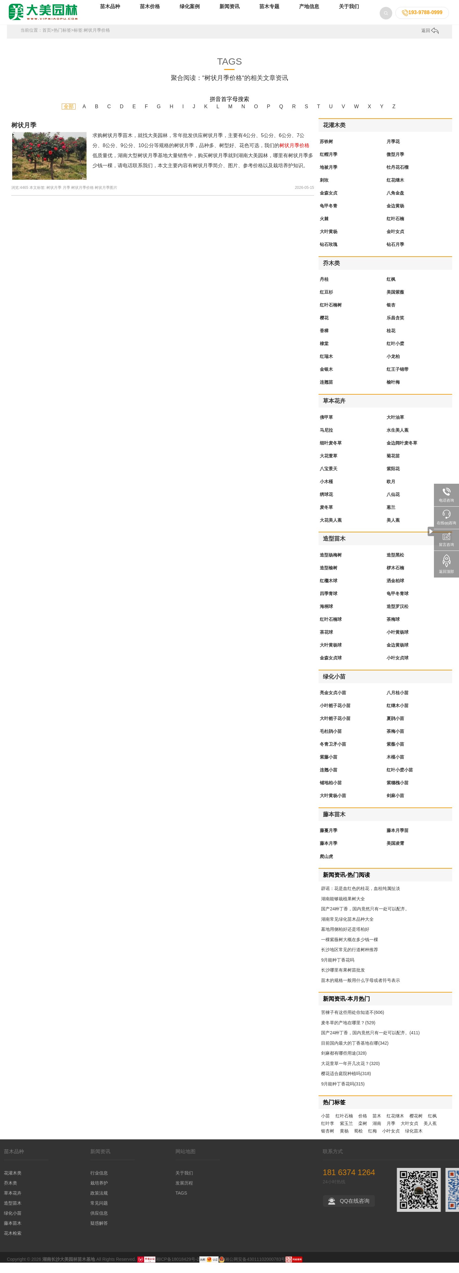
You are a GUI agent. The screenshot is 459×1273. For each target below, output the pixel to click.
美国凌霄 (395, 853)
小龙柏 (393, 366)
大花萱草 (328, 466)
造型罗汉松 (398, 616)
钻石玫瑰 (328, 254)
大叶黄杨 (328, 241)
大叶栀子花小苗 (335, 728)
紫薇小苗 (395, 754)
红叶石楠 (395, 229)
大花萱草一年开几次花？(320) (350, 1073)
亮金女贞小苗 (333, 703)
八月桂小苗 (398, 703)
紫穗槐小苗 (398, 793)
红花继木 (395, 190)
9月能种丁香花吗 (337, 970)
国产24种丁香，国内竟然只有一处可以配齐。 (365, 919)
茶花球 (326, 642)
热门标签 (62, 40)
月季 (66, 198)
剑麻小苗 (395, 805)
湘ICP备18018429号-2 (177, 1269)
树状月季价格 (82, 198)
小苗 (325, 1126)
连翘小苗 (328, 780)
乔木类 (331, 273)
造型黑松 (395, 565)
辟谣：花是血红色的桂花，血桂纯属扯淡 (360, 898)
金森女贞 (328, 203)
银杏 (391, 315)
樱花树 (416, 1126)
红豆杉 (326, 302)
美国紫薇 (395, 302)
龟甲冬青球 (398, 603)
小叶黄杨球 (398, 642)
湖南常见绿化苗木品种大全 (347, 929)
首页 (46, 40)
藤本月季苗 (398, 840)
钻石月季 (395, 254)
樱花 (324, 328)
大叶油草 (395, 427)
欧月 (391, 491)
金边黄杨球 (398, 655)
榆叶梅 (393, 392)
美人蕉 (393, 530)
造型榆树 (328, 578)
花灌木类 (334, 135)
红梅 (372, 1141)
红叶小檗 (395, 353)
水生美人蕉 (398, 440)
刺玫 (324, 190)
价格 (362, 1126)
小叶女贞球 (398, 668)
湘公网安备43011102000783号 (252, 1269)
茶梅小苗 (395, 741)
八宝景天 (328, 479)
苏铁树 (326, 151)
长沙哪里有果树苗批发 (343, 980)
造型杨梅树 (331, 565)
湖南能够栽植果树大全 (343, 909)
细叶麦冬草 (331, 453)
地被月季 (328, 177)
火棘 (324, 229)
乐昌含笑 (395, 328)
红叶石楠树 (331, 315)
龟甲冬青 (328, 216)
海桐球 (326, 616)
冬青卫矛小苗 (333, 754)
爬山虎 (326, 866)
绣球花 (326, 504)
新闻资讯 (229, 15)
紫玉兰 (346, 1133)
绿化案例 (190, 15)
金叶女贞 (395, 241)
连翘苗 (326, 392)
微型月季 (395, 164)
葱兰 (391, 517)
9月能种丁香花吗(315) (342, 1094)
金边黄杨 (395, 216)
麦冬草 (326, 517)
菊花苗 (393, 466)
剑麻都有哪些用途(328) (344, 1063)
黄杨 (344, 1141)
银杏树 (327, 1141)
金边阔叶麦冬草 (402, 453)
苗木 (376, 1126)
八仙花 (393, 504)
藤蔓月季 (328, 840)
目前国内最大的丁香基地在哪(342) (354, 1053)
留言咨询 (446, 539)
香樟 (324, 341)
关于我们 (349, 15)
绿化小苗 (334, 687)
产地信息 (309, 15)
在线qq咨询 (446, 517)
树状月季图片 (106, 198)
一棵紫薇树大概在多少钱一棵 (349, 949)
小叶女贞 (391, 1141)
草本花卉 (334, 411)
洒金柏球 (395, 591)
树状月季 (23, 135)
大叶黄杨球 (331, 655)
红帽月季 (328, 164)
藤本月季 (328, 853)
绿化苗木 (414, 1141)
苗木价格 (150, 15)
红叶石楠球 (331, 629)
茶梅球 (393, 629)
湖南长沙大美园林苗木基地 (68, 1269)
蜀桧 (358, 1141)
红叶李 (327, 1133)
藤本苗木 (334, 825)
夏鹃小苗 (395, 728)
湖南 (376, 1133)
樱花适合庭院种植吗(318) (346, 1083)
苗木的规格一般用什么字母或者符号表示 (360, 990)
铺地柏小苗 (331, 793)
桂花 (391, 341)
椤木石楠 (395, 578)
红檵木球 (328, 591)
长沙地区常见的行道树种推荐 (349, 959)
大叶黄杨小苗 (333, 805)
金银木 (326, 379)
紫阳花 (393, 479)
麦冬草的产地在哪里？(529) (348, 1033)
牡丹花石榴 (398, 177)
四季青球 (328, 603)
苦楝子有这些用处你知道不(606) (352, 1022)
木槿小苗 (395, 767)
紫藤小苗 (328, 767)
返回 (430, 40)
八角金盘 (395, 203)
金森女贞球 (331, 668)
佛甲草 (326, 427)
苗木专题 (269, 15)
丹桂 (324, 289)
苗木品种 (110, 15)
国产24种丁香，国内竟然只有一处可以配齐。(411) (370, 1043)
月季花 (393, 151)
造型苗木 (334, 549)
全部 (69, 117)
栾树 (362, 1133)
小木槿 (326, 491)
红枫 (391, 289)
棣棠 (324, 353)
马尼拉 (326, 440)
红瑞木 (326, 366)
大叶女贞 (409, 1133)
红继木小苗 (398, 715)
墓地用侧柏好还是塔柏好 (345, 939)
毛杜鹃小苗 (331, 741)
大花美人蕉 (331, 530)
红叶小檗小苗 (400, 780)
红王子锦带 (398, 379)
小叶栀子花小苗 (335, 715)
